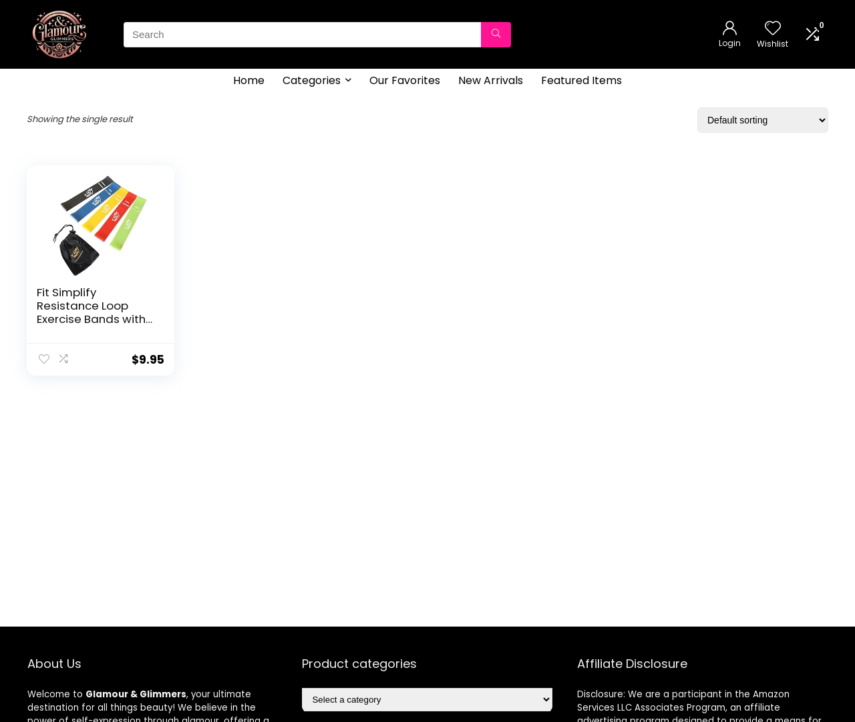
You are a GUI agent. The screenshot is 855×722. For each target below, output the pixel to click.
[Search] (496, 34)
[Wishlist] (773, 29)
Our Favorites (404, 80)
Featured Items (581, 80)
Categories (312, 80)
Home (249, 80)
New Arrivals (490, 80)
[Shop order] (762, 120)
